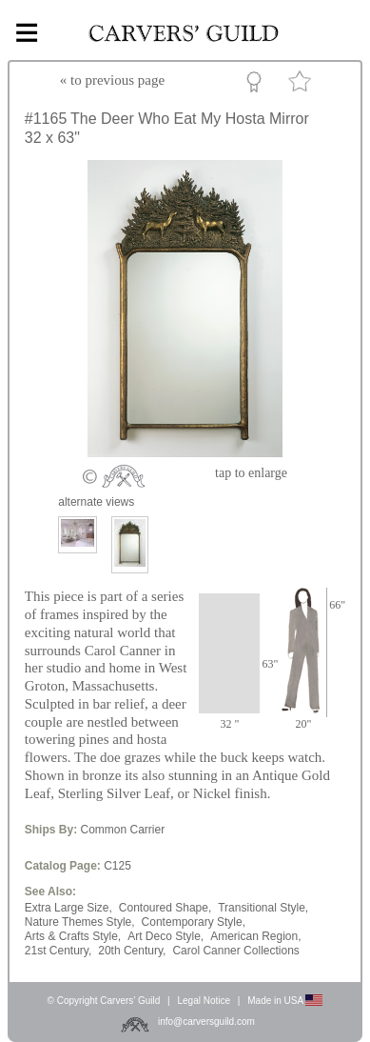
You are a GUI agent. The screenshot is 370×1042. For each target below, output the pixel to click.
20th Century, (132, 950)
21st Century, (58, 950)
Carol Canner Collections (235, 950)
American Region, (255, 936)
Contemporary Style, (193, 922)
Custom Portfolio (257, 84)
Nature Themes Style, (80, 922)
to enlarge (251, 473)
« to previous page (112, 80)
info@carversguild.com (206, 1021)
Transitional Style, (263, 907)
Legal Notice (203, 1000)
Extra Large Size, (68, 907)
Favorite (302, 85)
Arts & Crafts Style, (73, 936)
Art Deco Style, (165, 936)
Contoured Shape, (165, 907)
